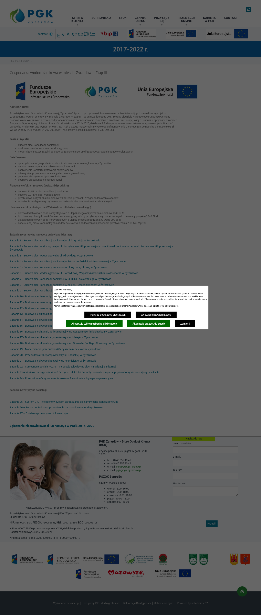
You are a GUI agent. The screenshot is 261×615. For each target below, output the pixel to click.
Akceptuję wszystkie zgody (149, 323)
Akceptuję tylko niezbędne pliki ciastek (94, 323)
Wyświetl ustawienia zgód (156, 314)
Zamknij (185, 323)
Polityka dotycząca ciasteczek (108, 314)
